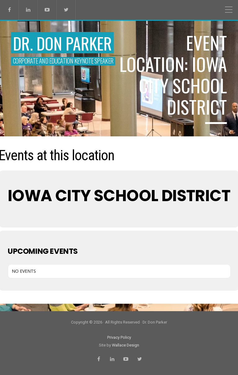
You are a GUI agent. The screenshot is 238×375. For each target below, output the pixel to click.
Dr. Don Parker (62, 43)
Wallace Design (125, 345)
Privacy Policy (119, 337)
